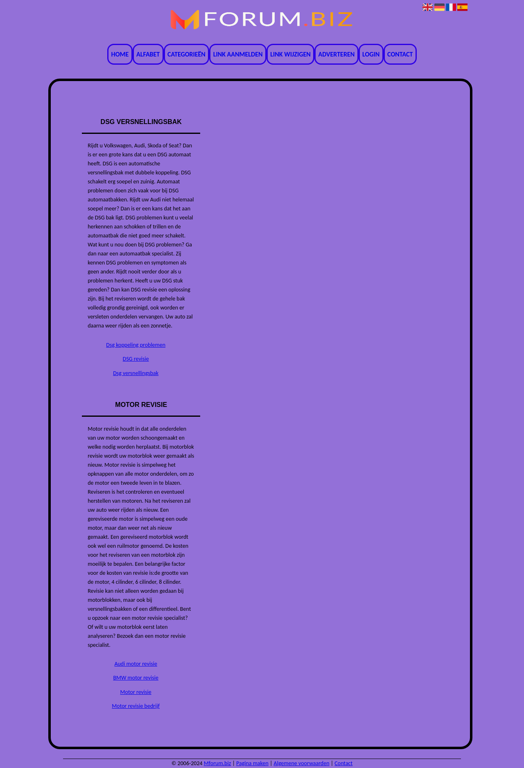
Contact (400, 54)
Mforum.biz (217, 763)
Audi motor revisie (135, 663)
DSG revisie (136, 358)
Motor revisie (135, 692)
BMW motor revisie (135, 677)
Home (120, 54)
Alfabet (148, 54)
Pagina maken (252, 763)
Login (370, 54)
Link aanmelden (238, 54)
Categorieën (186, 54)
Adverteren (336, 54)
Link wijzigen (290, 54)
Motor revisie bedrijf (136, 705)
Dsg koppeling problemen (135, 344)
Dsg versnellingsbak (135, 373)
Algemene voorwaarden (302, 763)
